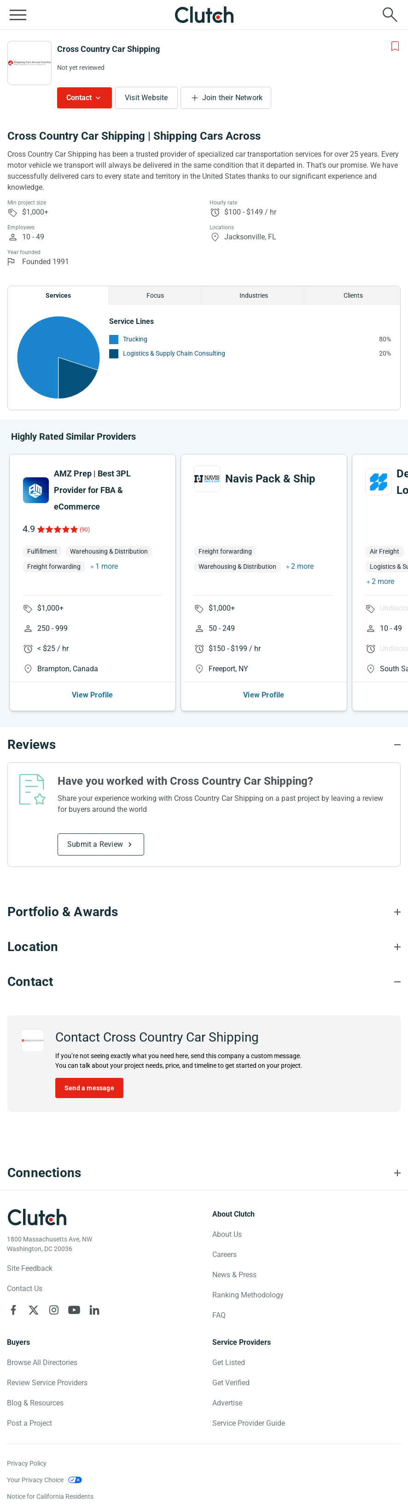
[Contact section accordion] (204, 981)
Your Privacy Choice (35, 1480)
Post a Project (29, 1423)
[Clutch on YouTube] (74, 1309)
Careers (224, 1254)
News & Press (234, 1274)
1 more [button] (106, 566)
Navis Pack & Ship (270, 478)
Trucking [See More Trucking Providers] (135, 339)
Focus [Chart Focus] (155, 295)
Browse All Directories (42, 1362)
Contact (79, 97)
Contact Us (24, 1288)
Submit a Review (95, 844)
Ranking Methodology (248, 1295)
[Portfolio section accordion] (204, 912)
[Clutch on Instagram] (53, 1309)
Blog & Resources (35, 1403)
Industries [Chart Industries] (253, 295)
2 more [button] (302, 566)
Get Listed (228, 1362)
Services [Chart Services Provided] (58, 295)
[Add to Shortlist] (395, 46)
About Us (227, 1234)
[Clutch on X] (33, 1309)
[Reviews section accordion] (204, 744)
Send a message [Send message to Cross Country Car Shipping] (89, 1088)
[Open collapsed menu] (18, 15)
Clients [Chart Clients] (353, 295)
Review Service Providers (47, 1382)
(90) (85, 530)
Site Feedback (29, 1268)
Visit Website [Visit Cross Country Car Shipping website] (146, 97)
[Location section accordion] (204, 946)
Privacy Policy (27, 1463)
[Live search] (390, 15)
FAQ (219, 1315)
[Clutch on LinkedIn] (94, 1309)
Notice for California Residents (50, 1496)
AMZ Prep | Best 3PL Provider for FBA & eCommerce (92, 490)
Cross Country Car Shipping (108, 49)
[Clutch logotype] (37, 1217)
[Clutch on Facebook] (13, 1309)
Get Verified (231, 1382)
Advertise (227, 1403)
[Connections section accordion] (204, 1173)
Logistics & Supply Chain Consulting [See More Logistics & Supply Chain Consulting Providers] (174, 353)
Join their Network (232, 97)
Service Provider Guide (248, 1423)
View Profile (92, 695)
